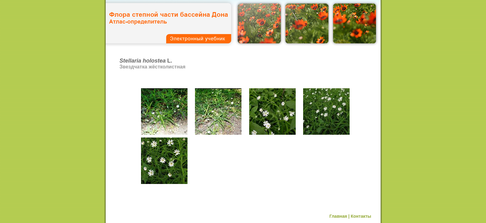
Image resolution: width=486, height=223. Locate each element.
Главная (338, 216)
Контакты (361, 216)
